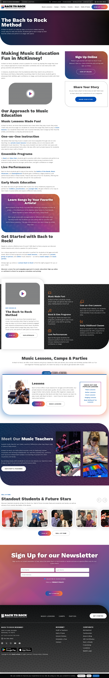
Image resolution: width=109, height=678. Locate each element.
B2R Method (87, 636)
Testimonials (87, 639)
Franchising (67, 2)
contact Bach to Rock (25, 263)
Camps (56, 7)
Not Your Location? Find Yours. (10, 641)
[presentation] (54, 592)
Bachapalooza (17, 173)
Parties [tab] (72, 375)
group (3, 256)
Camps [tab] (54, 375)
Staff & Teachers (62, 636)
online (19, 256)
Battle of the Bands (43, 171)
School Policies (61, 642)
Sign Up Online (86, 72)
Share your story (86, 99)
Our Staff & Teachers (13, 471)
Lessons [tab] (36, 375)
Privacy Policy (37, 660)
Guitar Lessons (90, 395)
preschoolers (20, 189)
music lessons (32, 254)
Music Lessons (47, 7)
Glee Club (13, 158)
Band (5, 158)
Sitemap (45, 660)
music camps (44, 256)
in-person (9, 256)
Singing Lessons (90, 400)
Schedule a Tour (61, 645)
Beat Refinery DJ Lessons (90, 404)
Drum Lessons (90, 398)
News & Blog (87, 642)
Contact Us (87, 2)
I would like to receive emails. (55, 584)
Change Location (28, 2)
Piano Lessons (90, 392)
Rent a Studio (88, 648)
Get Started (98, 621)
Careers (58, 648)
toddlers (12, 189)
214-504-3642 (8, 644)
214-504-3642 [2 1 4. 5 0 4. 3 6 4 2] (100, 2)
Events (70, 7)
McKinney (60, 633)
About (77, 7)
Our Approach (28, 335)
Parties (63, 7)
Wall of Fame (85, 7)
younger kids (33, 189)
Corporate (88, 633)
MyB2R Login (56, 2)
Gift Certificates (88, 645)
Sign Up (12, 335)
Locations (86, 653)
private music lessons (18, 143)
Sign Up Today (99, 7)
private (52, 254)
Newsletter (77, 2)
